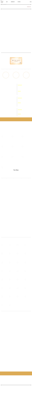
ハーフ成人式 (27, 396)
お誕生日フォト (21, 396)
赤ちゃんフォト (16, 396)
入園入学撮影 (10, 396)
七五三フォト (4, 396)
